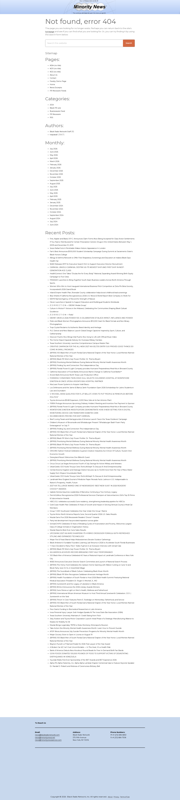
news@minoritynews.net (45, 780)
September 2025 (58, 180)
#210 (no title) (56, 68)
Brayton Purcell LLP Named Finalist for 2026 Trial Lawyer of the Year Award (87, 723)
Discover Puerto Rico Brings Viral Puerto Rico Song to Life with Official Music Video (90, 353)
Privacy (115, 797)
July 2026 (54, 149)
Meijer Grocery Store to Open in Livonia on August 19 (75, 713)
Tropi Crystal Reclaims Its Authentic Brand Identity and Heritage (81, 343)
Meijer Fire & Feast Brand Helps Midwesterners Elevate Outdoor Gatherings (87, 596)
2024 (52, 104)
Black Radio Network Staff (62, 131)
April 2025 (55, 196)
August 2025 (56, 183)
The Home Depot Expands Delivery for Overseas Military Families (82, 356)
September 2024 (58, 215)
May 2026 (54, 155)
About (109, 797)
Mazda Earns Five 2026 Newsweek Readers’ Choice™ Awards (80, 574)
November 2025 (58, 174)
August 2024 (56, 218)
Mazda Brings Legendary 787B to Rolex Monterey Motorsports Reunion (85, 698)
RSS (51, 117)
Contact (54, 78)
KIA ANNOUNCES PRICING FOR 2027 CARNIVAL (73, 448)
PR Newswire (56, 114)
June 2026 (55, 152)
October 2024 (56, 212)
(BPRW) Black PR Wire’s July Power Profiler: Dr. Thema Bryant (80, 375)
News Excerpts (57, 87)
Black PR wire (56, 108)
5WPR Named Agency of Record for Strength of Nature (77, 308)
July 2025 (54, 186)
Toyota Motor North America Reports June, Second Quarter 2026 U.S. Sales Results (91, 571)
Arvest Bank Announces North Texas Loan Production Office (80, 400)
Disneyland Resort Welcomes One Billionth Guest (74, 498)
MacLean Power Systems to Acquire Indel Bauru (74, 409)
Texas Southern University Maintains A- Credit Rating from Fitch (81, 688)
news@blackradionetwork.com (47, 778)
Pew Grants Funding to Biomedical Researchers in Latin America (82, 679)
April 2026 (55, 158)
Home (53, 84)
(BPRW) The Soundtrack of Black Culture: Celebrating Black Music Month (86, 637)
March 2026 (55, 161)
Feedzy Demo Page (59, 81)
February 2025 (57, 199)
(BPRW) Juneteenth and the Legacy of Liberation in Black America (83, 650)
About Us (54, 75)
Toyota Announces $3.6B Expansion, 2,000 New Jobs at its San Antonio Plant (87, 425)
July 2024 (54, 221)
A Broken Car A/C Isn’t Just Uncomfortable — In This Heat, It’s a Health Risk (87, 726)
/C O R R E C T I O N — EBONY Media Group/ (71, 318)
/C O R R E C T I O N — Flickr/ (63, 327)
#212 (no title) (56, 71)
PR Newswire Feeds (60, 91)
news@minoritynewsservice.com (48, 783)
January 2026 (56, 168)
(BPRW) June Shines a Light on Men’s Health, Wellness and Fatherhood (85, 656)
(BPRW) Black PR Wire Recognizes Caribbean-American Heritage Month (86, 641)
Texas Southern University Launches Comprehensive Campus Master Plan (87, 359)
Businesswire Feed (59, 111)
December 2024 (58, 205)
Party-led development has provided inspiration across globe (80, 577)
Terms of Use (126, 797)
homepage (50, 31)
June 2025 (55, 190)
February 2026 (57, 164)
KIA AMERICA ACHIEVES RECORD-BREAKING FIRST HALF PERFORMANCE (86, 615)
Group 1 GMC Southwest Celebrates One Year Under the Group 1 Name (85, 568)
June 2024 (55, 224)
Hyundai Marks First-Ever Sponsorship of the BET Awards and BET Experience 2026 (91, 742)
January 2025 (56, 202)
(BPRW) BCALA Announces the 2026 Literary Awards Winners (80, 653)
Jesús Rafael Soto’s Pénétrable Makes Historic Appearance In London (84, 248)
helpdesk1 (55, 134)
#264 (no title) (57, 65)
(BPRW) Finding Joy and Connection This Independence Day (80, 384)
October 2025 (56, 177)
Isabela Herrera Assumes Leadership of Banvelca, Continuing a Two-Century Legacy (91, 546)
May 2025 (54, 193)
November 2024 (58, 209)
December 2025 (58, 171)
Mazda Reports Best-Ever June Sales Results (72, 587)
